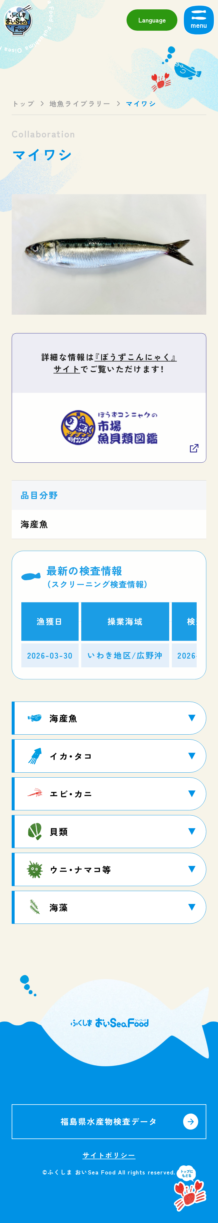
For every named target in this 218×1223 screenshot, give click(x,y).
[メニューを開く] (198, 20)
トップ (23, 103)
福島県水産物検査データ (109, 1121)
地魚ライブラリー (80, 103)
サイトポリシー (108, 1155)
